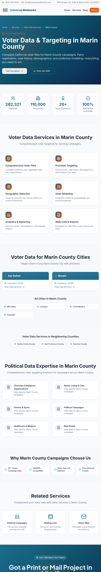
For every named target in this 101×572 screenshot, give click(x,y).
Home (67, 10)
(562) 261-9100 (10, 2)
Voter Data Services (32, 27)
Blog (85, 10)
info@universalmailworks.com (36, 2)
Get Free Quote (14, 71)
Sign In (94, 10)
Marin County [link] (51, 27)
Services (76, 10)
